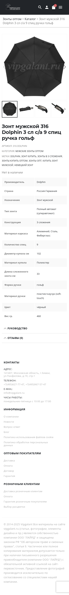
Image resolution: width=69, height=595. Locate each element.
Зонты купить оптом (15, 160)
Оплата (8, 465)
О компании (11, 416)
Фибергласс (43, 235)
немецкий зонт (23, 165)
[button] (64, 67)
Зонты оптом (12, 19)
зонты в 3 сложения (50, 156)
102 (39, 253)
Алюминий (43, 231)
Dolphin (15, 156)
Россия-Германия (47, 191)
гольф (40, 284)
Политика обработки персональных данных (26, 444)
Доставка (9, 460)
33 (38, 273)
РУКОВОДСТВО (17, 328)
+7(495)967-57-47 (36, 384)
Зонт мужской (45, 200)
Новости (9, 421)
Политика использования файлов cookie (29, 437)
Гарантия (9, 476)
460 (39, 316)
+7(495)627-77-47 (14, 384)
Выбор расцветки (14, 506)
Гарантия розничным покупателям (25, 501)
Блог (6, 432)
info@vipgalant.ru (14, 392)
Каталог (30, 19)
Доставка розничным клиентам (23, 491)
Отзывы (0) (15, 338)
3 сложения (43, 222)
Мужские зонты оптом (29, 151)
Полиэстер (43, 262)
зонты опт (35, 160)
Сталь (54, 231)
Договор (9, 470)
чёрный (41, 307)
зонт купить (28, 156)
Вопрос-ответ (12, 426)
